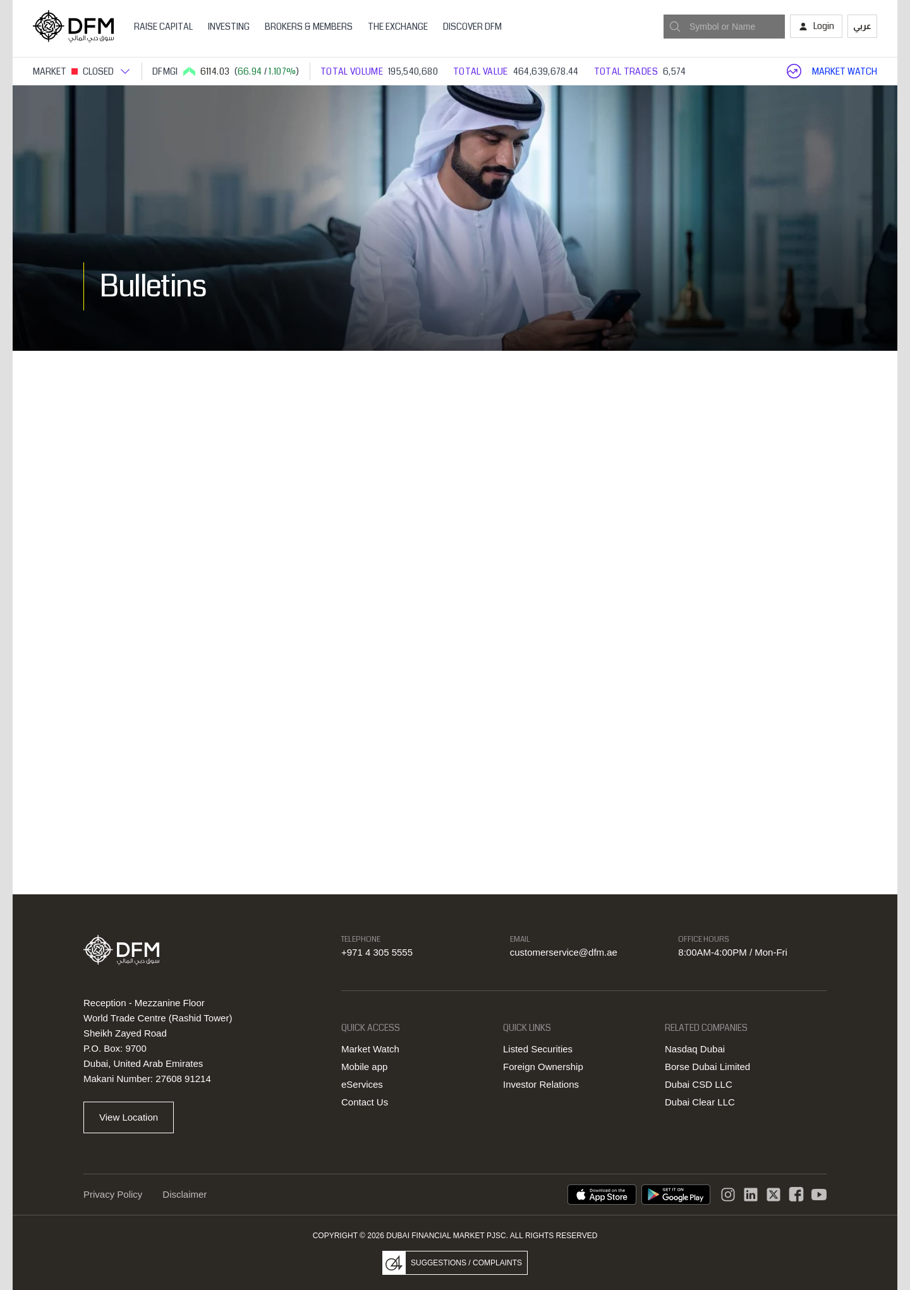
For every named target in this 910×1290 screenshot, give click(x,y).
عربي (862, 26)
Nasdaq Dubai (695, 1049)
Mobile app (364, 1066)
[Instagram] (728, 1194)
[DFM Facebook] (796, 1194)
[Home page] (73, 26)
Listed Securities (538, 1049)
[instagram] (750, 1194)
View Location (128, 1117)
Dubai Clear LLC (700, 1102)
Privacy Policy (112, 1194)
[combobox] (724, 27)
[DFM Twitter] (773, 1194)
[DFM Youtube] (819, 1194)
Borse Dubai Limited (707, 1066)
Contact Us (364, 1102)
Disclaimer (184, 1194)
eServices (362, 1084)
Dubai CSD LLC (698, 1084)
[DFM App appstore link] (601, 1194)
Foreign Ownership (543, 1066)
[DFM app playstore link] (675, 1194)
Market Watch (370, 1049)
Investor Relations (541, 1084)
